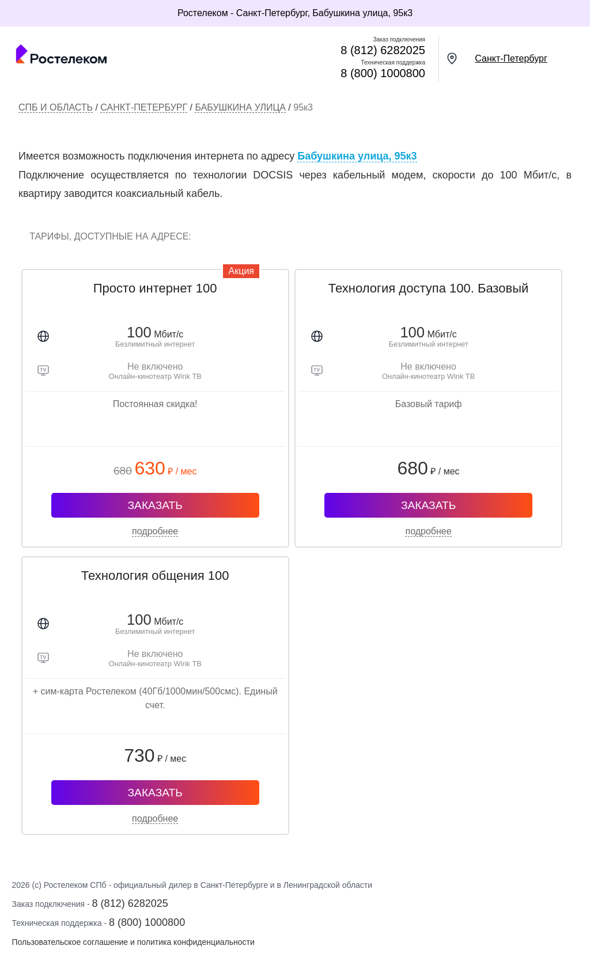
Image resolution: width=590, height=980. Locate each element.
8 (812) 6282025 (383, 50)
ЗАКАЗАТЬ (155, 505)
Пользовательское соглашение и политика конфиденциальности (133, 942)
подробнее (155, 531)
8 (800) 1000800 (383, 73)
